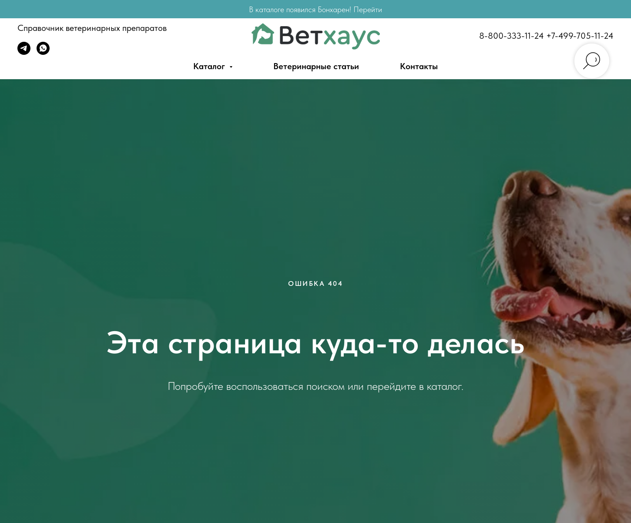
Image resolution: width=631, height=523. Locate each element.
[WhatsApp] (43, 52)
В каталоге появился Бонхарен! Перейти (315, 9)
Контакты (419, 66)
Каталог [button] (210, 66)
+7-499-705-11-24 (580, 35)
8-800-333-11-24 (511, 35)
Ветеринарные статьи (316, 66)
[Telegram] (23, 52)
